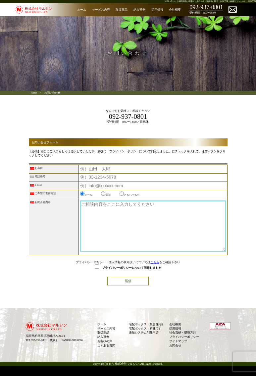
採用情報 (157, 9)
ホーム (81, 9)
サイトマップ (178, 351)
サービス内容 (101, 9)
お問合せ (175, 355)
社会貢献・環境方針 (182, 342)
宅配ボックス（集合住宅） (147, 334)
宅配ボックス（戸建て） (145, 338)
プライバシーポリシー (184, 346)
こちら (154, 272)
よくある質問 (106, 355)
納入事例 (139, 9)
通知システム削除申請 (144, 342)
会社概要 (175, 9)
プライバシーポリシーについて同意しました (128, 277)
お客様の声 (104, 351)
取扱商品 (122, 9)
